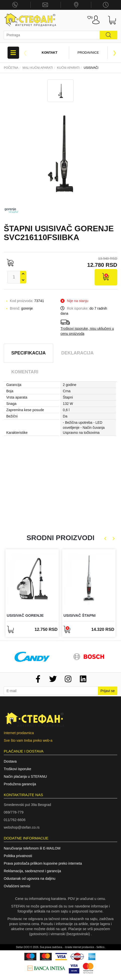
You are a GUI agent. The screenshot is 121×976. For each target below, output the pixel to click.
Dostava (10, 761)
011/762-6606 (14, 820)
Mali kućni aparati (38, 68)
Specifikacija (28, 352)
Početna (11, 68)
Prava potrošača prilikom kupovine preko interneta (43, 863)
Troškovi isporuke (17, 769)
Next (114, 52)
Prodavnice (88, 52)
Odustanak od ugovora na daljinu (29, 878)
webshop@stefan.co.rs (22, 827)
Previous (25, 52)
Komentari (24, 371)
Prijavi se (107, 691)
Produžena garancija (20, 784)
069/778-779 (14, 812)
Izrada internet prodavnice (79, 947)
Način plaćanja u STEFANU (25, 776)
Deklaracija (77, 352)
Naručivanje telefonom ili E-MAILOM (32, 848)
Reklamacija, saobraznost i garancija (32, 871)
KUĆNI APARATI (68, 68)
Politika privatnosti (18, 856)
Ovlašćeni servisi (17, 886)
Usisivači (91, 68)
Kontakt (49, 52)
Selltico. (100, 947)
